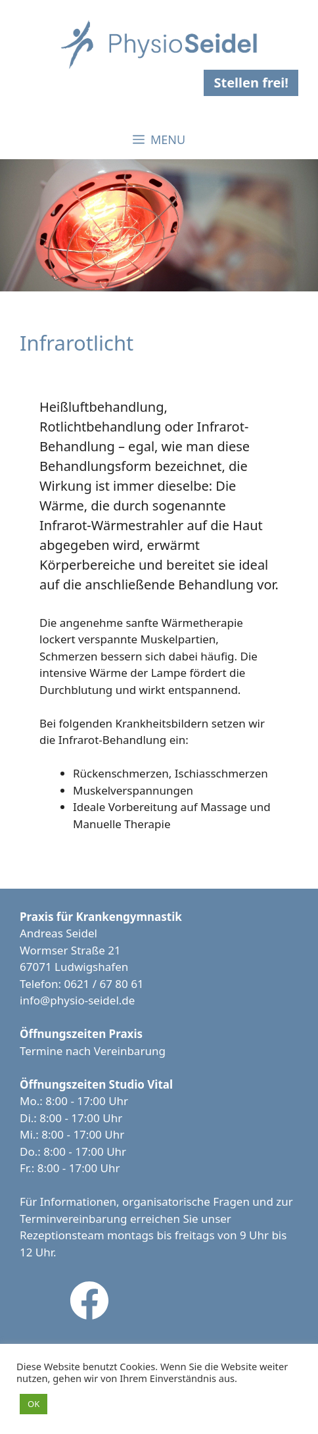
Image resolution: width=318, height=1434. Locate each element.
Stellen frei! (251, 82)
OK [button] (33, 1404)
